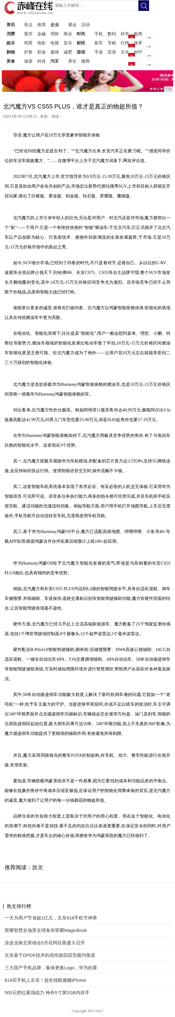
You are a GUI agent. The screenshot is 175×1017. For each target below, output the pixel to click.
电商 (138, 33)
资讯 (10, 24)
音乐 (68, 42)
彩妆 (41, 52)
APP (138, 52)
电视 (54, 42)
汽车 (54, 61)
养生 (72, 61)
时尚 (81, 33)
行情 (125, 42)
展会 (72, 24)
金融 (41, 33)
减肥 (68, 52)
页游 (112, 52)
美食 (10, 61)
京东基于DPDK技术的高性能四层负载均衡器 (50, 955)
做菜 (28, 61)
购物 (10, 52)
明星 (28, 42)
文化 (125, 52)
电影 (41, 42)
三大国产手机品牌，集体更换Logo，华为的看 (51, 967)
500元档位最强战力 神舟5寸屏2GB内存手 (47, 992)
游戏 (81, 52)
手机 (98, 33)
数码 (112, 33)
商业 (68, 33)
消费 (10, 33)
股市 (28, 33)
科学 (125, 33)
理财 (54, 33)
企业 (54, 24)
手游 (98, 52)
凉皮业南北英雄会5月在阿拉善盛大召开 (45, 942)
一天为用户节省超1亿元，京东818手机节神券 (51, 917)
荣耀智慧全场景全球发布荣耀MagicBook (46, 930)
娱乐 (10, 42)
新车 (98, 42)
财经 (81, 42)
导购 (112, 42)
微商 (85, 61)
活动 (85, 24)
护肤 (28, 52)
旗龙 (37, 867)
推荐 (41, 24)
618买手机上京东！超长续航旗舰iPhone (45, 980)
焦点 (28, 24)
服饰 (54, 52)
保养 (138, 42)
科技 (41, 61)
